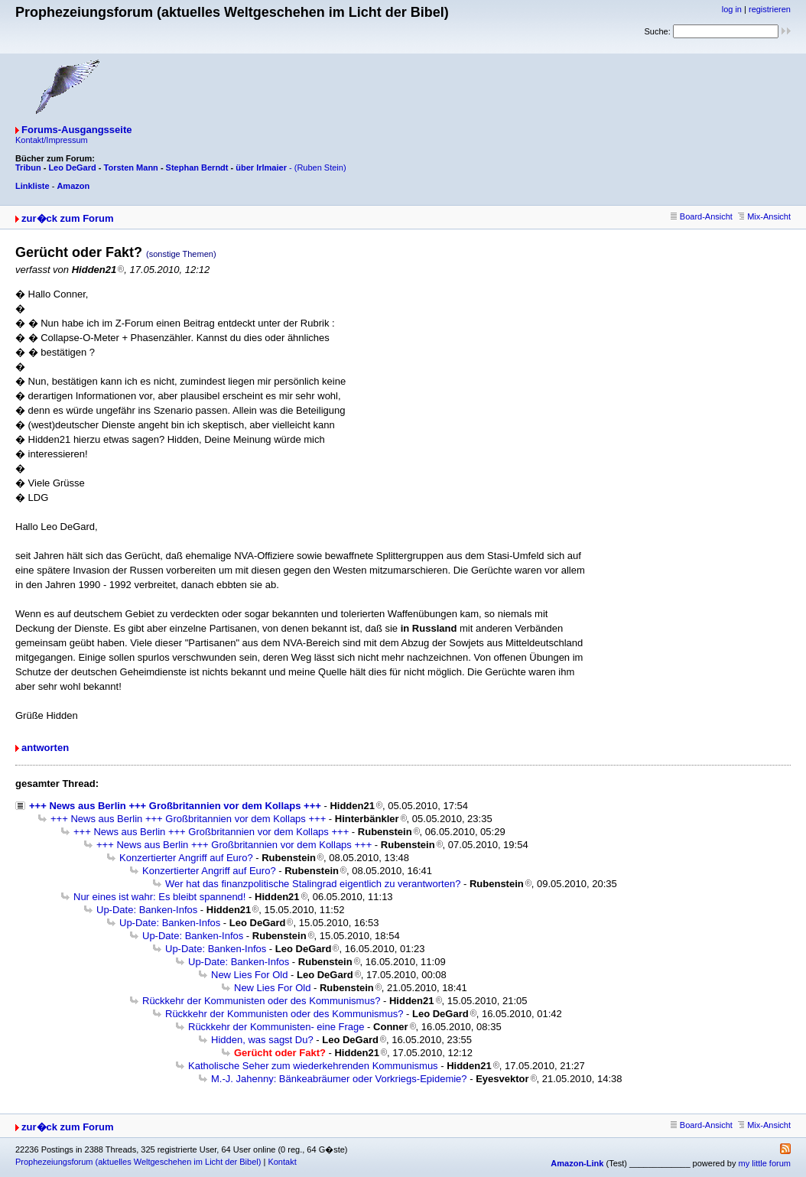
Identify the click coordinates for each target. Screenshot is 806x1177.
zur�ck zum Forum (67, 218)
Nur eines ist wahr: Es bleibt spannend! (159, 896)
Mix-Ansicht (764, 216)
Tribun (28, 167)
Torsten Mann (131, 167)
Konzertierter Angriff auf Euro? (186, 857)
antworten (45, 747)
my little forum (765, 1163)
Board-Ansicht (702, 216)
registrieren (770, 9)
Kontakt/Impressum (51, 140)
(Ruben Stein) (320, 167)
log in (732, 9)
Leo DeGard (72, 167)
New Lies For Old (249, 974)
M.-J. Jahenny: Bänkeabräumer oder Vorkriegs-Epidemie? (339, 1078)
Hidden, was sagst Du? (262, 1039)
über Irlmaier (261, 167)
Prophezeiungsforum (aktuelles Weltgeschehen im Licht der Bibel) (138, 1161)
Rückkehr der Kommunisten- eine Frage (276, 1026)
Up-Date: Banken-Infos (146, 909)
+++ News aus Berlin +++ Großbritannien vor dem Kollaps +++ (175, 805)
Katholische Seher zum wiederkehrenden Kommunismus (313, 1065)
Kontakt (282, 1161)
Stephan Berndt (197, 167)
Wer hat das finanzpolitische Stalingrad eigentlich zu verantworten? (312, 883)
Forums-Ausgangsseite (76, 129)
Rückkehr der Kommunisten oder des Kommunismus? (261, 1000)
